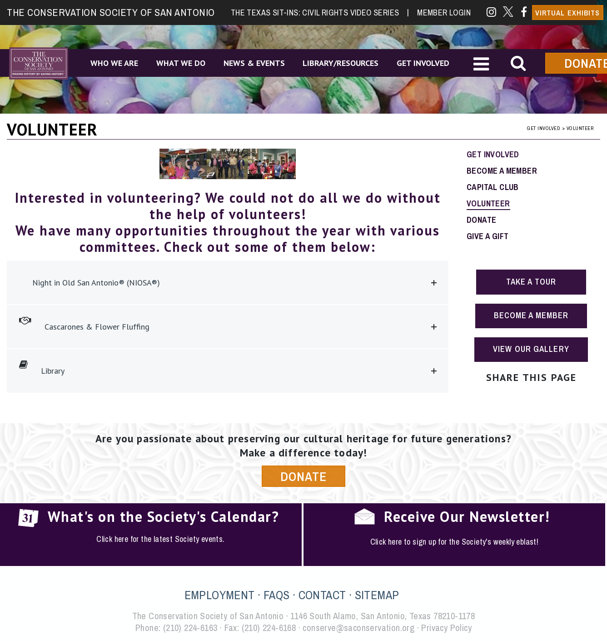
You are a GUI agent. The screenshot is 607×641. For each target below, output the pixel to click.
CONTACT (322, 595)
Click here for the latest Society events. (160, 539)
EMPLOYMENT (219, 595)
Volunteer (488, 203)
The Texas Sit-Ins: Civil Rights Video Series (319, 12)
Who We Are (114, 63)
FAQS (277, 595)
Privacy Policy (446, 627)
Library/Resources (341, 63)
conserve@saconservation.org (358, 627)
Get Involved (423, 63)
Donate (481, 219)
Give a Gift (487, 236)
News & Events (254, 63)
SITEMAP (377, 595)
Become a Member (502, 170)
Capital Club (493, 187)
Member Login (444, 12)
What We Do (180, 63)
